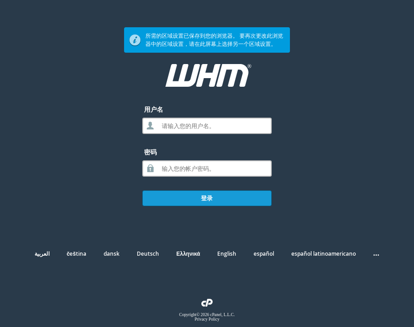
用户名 (153, 109)
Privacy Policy (207, 319)
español (264, 254)
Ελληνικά (188, 254)
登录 (207, 198)
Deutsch (148, 254)
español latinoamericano (323, 254)
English (226, 254)
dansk (112, 254)
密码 (150, 152)
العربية (42, 254)
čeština (76, 254)
